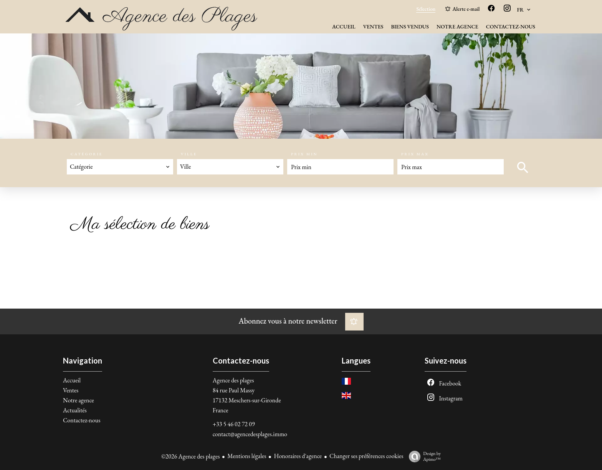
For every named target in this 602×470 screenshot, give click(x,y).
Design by (423, 456)
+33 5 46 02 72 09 (234, 424)
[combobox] (120, 166)
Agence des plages (233, 380)
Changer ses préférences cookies (366, 456)
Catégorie (87, 153)
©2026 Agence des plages (190, 456)
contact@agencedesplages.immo (250, 434)
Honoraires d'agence (298, 456)
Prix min (304, 153)
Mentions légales (246, 456)
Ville (189, 153)
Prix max (415, 153)
